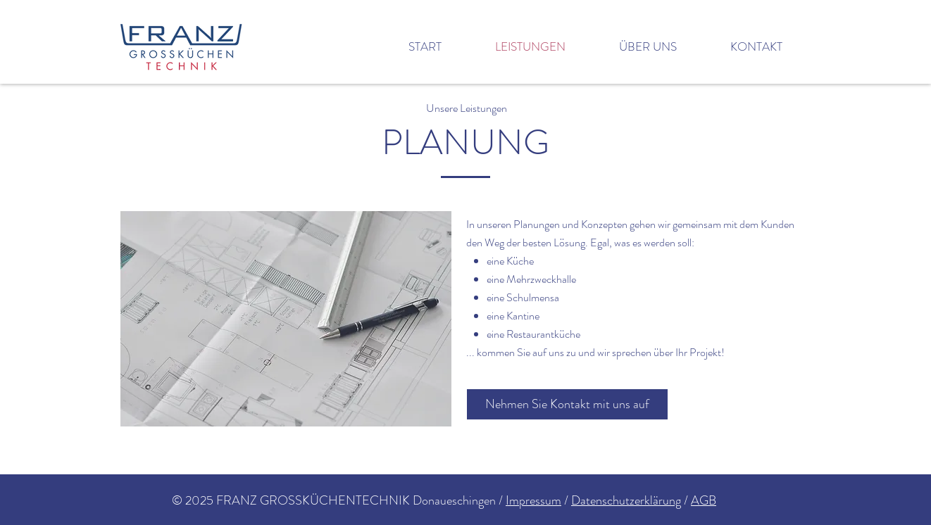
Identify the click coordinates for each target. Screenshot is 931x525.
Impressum (533, 500)
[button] (285, 318)
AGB (703, 500)
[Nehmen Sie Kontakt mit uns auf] (567, 404)
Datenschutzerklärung (626, 500)
